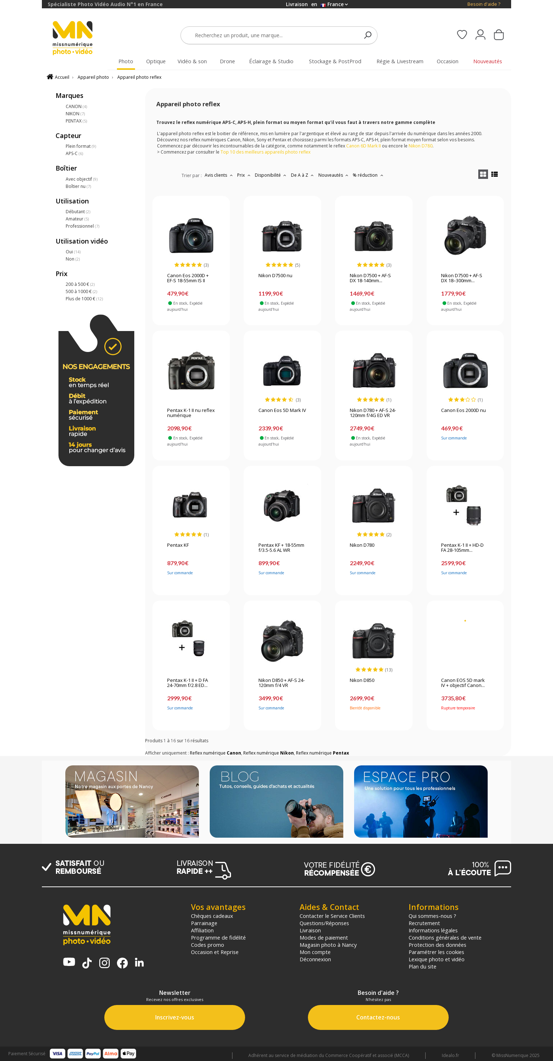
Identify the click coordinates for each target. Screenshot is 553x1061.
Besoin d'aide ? (483, 4)
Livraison (310, 930)
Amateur (77, 219)
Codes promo (207, 944)
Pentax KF (178, 545)
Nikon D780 (362, 545)
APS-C (74, 153)
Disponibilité (271, 175)
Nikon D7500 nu (275, 276)
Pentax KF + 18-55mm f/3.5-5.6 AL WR (281, 547)
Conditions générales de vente (445, 937)
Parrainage (204, 923)
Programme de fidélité (218, 937)
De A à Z (303, 175)
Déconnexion (315, 959)
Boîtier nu (78, 186)
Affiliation (202, 930)
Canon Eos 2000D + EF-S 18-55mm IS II (188, 278)
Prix (244, 175)
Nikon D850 (362, 680)
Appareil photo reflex (139, 77)
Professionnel (82, 226)
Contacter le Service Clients (332, 915)
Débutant (78, 212)
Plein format (81, 146)
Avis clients (219, 175)
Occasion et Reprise (215, 951)
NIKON (75, 114)
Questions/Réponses (324, 923)
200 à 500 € (80, 284)
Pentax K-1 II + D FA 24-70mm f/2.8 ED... (187, 683)
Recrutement (424, 923)
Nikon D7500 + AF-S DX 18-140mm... (370, 278)
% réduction (369, 175)
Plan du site (422, 966)
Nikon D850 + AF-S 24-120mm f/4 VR (281, 683)
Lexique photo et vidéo (437, 959)
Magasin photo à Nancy (328, 944)
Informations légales (433, 930)
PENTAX (76, 121)
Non (73, 259)
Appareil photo (93, 77)
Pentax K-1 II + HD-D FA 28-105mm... (462, 547)
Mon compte (315, 951)
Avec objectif (81, 179)
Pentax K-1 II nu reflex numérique (191, 413)
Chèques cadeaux (212, 915)
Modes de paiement (324, 937)
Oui (73, 252)
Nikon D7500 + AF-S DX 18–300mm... (461, 278)
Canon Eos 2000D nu (463, 410)
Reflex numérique (215, 753)
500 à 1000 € (81, 291)
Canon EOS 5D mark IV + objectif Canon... (463, 683)
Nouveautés (334, 175)
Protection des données (437, 944)
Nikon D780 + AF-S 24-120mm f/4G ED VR (373, 413)
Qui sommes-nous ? (432, 915)
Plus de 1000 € (84, 299)
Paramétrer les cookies (436, 951)
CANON (76, 106)
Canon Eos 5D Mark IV (282, 410)
